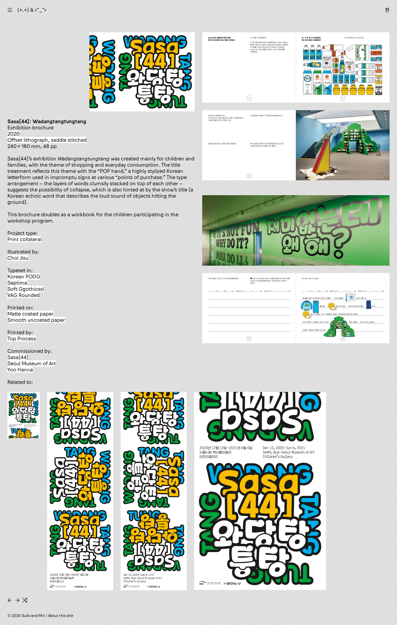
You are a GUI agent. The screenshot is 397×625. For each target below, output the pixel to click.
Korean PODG (23, 276)
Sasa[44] (18, 357)
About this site (60, 615)
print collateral (24, 239)
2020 (13, 134)
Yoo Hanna (20, 369)
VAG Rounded (23, 295)
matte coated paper (30, 314)
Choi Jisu (17, 258)
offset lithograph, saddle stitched (47, 140)
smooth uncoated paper (36, 320)
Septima (17, 283)
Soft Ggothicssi (25, 289)
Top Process (21, 338)
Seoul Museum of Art (31, 363)
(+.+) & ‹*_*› (32, 10)
